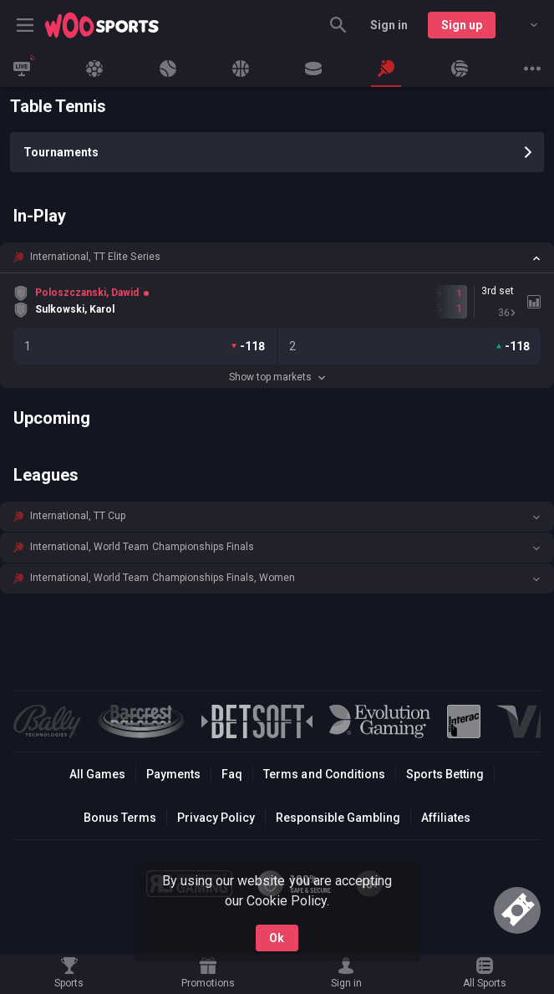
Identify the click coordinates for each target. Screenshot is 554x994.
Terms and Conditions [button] (323, 774)
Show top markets (277, 377)
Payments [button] (173, 774)
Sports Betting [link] (445, 774)
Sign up (461, 25)
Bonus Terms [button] (120, 817)
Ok (276, 938)
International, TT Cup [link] (77, 516)
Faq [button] (231, 774)
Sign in (389, 25)
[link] (101, 25)
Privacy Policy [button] (216, 817)
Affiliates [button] (445, 817)
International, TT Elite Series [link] (95, 257)
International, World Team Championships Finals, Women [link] (162, 578)
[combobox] (521, 25)
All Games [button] (97, 774)
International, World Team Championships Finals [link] (142, 547)
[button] (277, 257)
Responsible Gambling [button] (338, 817)
